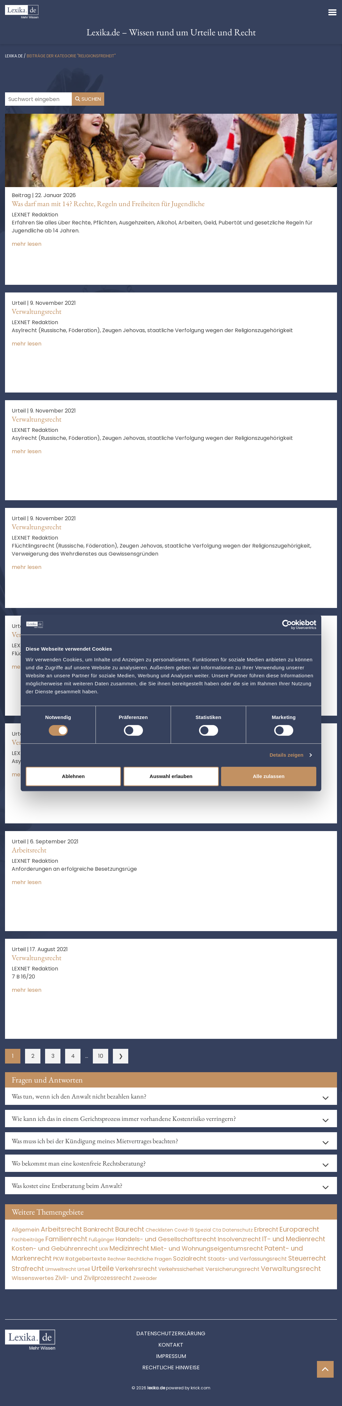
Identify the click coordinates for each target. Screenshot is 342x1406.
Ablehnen (73, 776)
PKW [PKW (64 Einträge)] (58, 1258)
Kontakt (170, 1345)
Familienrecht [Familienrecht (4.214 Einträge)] (66, 1239)
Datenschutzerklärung (170, 1333)
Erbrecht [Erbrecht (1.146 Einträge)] (266, 1229)
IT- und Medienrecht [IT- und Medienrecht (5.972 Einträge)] (293, 1239)
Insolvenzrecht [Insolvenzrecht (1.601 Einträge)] (239, 1239)
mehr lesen (26, 244)
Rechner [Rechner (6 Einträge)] (117, 1259)
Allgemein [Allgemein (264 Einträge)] (25, 1230)
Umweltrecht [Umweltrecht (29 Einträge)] (60, 1269)
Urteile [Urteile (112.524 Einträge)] (102, 1268)
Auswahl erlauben (171, 776)
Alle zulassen (269, 776)
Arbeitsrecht (29, 850)
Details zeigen (286, 755)
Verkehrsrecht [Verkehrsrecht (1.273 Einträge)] (136, 1269)
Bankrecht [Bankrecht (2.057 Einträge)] (98, 1229)
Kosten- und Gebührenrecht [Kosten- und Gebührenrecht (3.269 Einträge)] (55, 1248)
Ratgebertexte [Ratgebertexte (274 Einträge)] (85, 1259)
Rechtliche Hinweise (171, 1367)
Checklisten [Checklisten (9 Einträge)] (159, 1230)
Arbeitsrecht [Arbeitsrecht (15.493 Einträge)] (61, 1229)
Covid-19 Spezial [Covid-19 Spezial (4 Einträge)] (192, 1230)
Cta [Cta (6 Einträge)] (216, 1230)
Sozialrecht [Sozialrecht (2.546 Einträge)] (189, 1258)
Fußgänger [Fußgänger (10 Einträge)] (101, 1239)
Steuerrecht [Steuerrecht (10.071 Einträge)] (307, 1258)
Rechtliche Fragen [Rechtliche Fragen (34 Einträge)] (149, 1258)
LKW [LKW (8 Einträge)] (103, 1249)
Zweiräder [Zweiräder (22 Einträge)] (145, 1278)
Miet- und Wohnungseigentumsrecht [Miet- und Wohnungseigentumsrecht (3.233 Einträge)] (207, 1248)
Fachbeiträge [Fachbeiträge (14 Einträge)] (28, 1239)
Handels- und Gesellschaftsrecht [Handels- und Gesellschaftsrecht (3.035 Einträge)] (166, 1239)
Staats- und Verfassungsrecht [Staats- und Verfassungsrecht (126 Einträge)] (247, 1259)
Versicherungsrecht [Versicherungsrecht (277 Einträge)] (232, 1269)
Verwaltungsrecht (36, 311)
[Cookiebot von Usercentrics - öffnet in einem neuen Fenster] (287, 625)
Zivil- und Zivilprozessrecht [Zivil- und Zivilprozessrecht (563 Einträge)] (93, 1278)
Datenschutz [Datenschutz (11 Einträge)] (237, 1230)
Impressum (171, 1356)
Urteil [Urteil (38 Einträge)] (83, 1269)
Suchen (88, 98)
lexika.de (14, 56)
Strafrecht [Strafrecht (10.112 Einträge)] (28, 1268)
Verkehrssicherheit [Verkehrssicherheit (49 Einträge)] (181, 1269)
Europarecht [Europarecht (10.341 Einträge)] (299, 1229)
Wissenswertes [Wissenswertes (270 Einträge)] (33, 1278)
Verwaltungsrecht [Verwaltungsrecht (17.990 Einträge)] (291, 1268)
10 (100, 1056)
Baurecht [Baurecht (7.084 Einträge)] (129, 1229)
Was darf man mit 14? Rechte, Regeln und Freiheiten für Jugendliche (108, 203)
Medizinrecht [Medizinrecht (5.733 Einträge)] (129, 1248)
